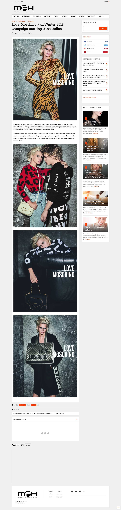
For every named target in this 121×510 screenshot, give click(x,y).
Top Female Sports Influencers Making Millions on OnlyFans (95, 148)
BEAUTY (73, 16)
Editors (51, 494)
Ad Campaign (21, 21)
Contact (59, 491)
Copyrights (59, 496)
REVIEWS (64, 16)
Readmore (95, 133)
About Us (51, 491)
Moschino (31, 21)
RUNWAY (81, 16)
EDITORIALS (37, 16)
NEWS (56, 16)
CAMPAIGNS (26, 16)
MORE (101, 16)
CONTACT (91, 16)
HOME (16, 16)
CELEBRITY (47, 16)
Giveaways (59, 494)
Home (13, 21)
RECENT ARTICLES (89, 97)
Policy (50, 496)
